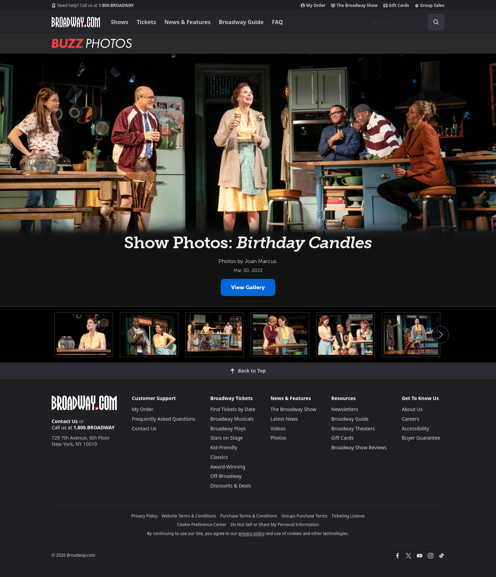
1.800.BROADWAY (93, 5)
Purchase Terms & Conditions (248, 516)
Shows (119, 22)
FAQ (277, 22)
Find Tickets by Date (233, 409)
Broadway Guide (241, 22)
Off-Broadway (226, 476)
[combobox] (405, 22)
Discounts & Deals (230, 485)
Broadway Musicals (232, 419)
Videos (278, 428)
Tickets (146, 22)
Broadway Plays (228, 428)
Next (440, 334)
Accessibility (415, 428)
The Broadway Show (354, 5)
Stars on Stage (226, 437)
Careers (410, 419)
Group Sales (429, 5)
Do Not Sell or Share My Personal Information (274, 524)
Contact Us (65, 421)
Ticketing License (348, 516)
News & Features (187, 22)
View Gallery (248, 287)
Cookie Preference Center (202, 524)
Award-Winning (227, 466)
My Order (313, 5)
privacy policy (251, 533)
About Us (412, 409)
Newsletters (344, 409)
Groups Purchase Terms (304, 516)
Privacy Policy (145, 516)
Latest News (284, 419)
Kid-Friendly (223, 447)
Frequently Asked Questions (163, 419)
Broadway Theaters (353, 428)
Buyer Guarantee (421, 437)
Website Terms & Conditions (189, 516)
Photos (278, 437)
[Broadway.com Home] (76, 22)
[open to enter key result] (436, 22)
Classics (219, 457)
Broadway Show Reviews (359, 447)
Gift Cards (396, 5)
